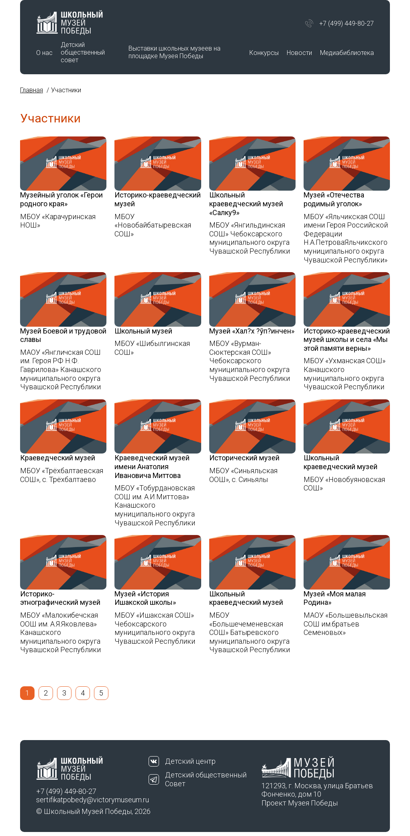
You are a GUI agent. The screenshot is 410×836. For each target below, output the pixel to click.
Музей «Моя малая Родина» (335, 598)
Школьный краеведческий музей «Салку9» (246, 203)
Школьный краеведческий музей (340, 462)
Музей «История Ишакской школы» (145, 598)
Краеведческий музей (57, 458)
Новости (299, 53)
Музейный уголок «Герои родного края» (61, 199)
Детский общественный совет (83, 52)
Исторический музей (244, 458)
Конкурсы (264, 53)
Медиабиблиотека (347, 53)
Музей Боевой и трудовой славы (63, 335)
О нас (44, 53)
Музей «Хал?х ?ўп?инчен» (251, 331)
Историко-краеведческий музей (157, 199)
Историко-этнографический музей (60, 598)
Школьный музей (143, 331)
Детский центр (190, 761)
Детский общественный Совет (206, 779)
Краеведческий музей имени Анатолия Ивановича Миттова (152, 466)
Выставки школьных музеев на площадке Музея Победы (174, 52)
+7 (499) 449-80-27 (346, 23)
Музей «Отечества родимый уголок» (334, 199)
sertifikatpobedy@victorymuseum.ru (92, 799)
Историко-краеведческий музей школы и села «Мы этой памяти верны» (347, 339)
